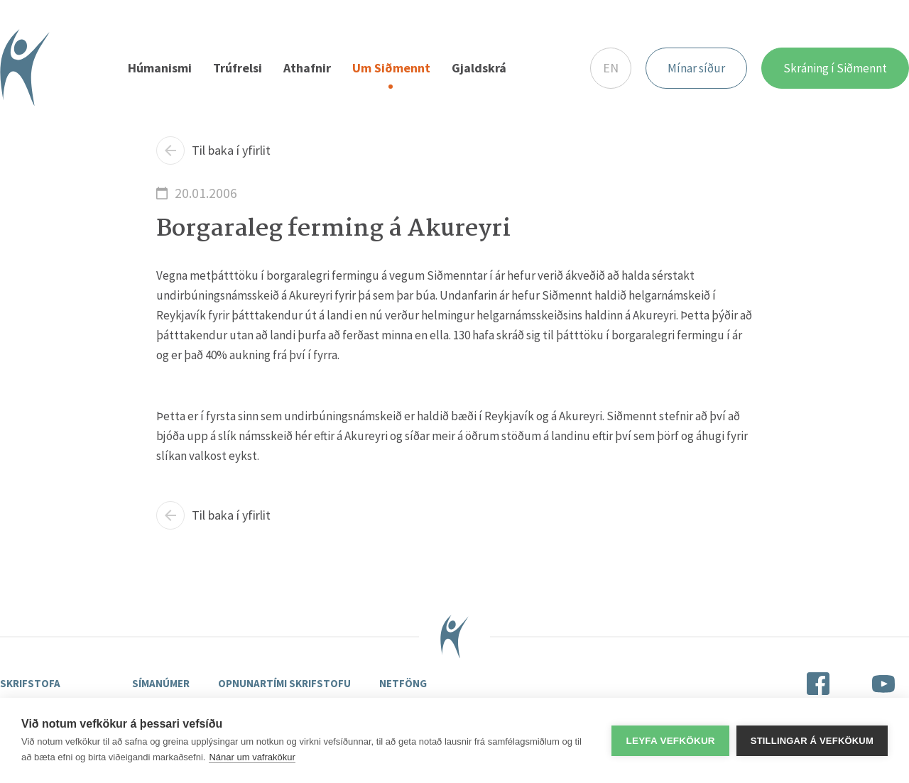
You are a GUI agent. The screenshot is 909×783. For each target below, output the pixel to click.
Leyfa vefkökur (670, 740)
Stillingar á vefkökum (812, 740)
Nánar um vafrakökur (252, 757)
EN (611, 68)
